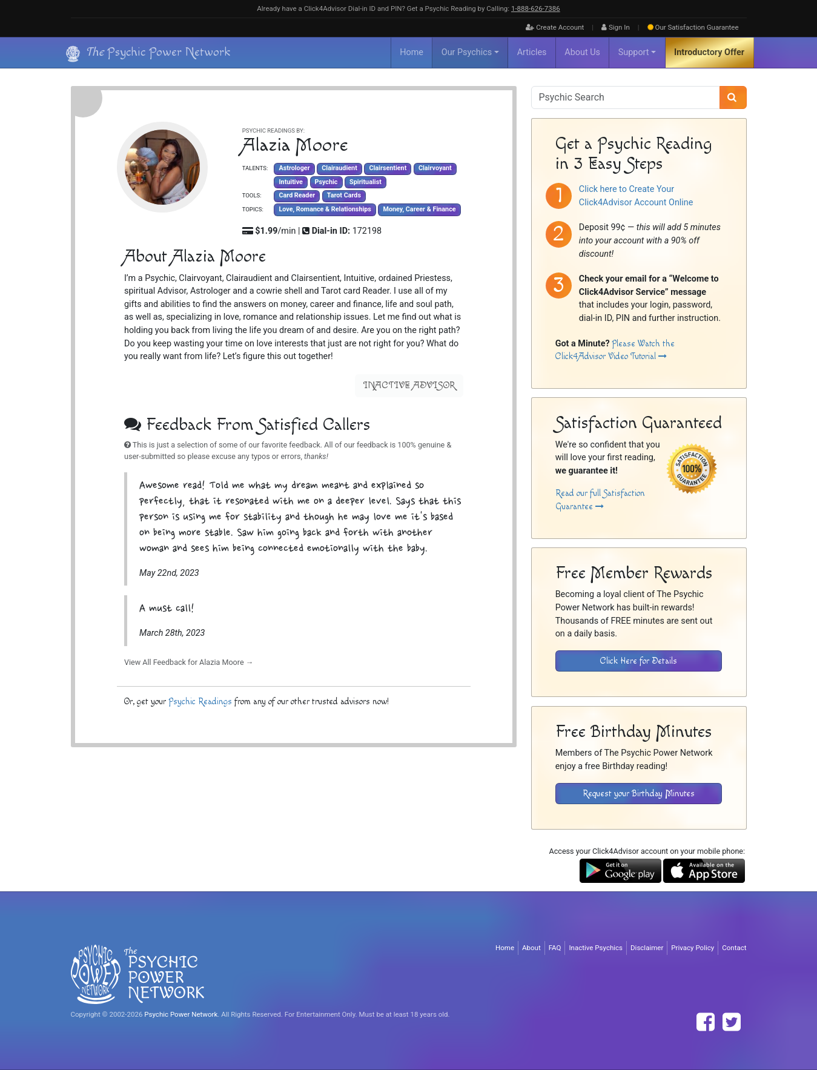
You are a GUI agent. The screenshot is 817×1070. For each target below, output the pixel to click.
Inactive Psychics (596, 947)
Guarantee (693, 27)
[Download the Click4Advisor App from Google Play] (620, 870)
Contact (734, 947)
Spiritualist (365, 182)
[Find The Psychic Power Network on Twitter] (732, 1022)
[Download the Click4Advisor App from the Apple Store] (704, 870)
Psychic (325, 182)
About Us (582, 52)
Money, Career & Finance (419, 209)
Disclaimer (646, 947)
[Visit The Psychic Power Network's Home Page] (137, 973)
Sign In (615, 27)
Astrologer (294, 169)
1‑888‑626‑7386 (535, 8)
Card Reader (297, 196)
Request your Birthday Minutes (639, 793)
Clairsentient (387, 169)
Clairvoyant (434, 169)
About (531, 947)
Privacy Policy (692, 947)
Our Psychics (467, 52)
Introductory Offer (709, 52)
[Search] (733, 97)
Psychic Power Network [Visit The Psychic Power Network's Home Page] (180, 1014)
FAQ (555, 947)
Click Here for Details (638, 661)
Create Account (555, 27)
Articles (532, 52)
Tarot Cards (343, 196)
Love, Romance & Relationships (325, 209)
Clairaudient (339, 169)
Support (633, 52)
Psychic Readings (199, 701)
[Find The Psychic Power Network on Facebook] (705, 1022)
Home (411, 52)
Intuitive (290, 182)
